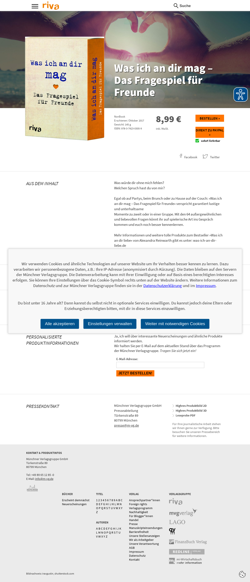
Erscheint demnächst (75, 500)
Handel (134, 520)
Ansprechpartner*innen (144, 500)
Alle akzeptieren (60, 323)
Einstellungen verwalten (110, 323)
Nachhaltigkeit (138, 512)
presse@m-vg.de (126, 425)
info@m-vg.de (44, 479)
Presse (133, 524)
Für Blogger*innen (141, 516)
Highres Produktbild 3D (191, 411)
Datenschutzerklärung (162, 285)
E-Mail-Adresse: (127, 359)
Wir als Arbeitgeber (141, 540)
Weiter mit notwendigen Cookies (175, 323)
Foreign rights (138, 504)
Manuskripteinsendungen (145, 528)
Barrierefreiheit (139, 532)
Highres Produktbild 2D (191, 406)
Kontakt (134, 560)
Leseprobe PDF (185, 415)
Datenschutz (137, 556)
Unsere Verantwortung (144, 544)
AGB (132, 548)
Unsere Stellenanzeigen (144, 536)
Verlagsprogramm (141, 508)
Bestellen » (210, 118)
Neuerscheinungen (74, 504)
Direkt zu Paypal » (210, 132)
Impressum (136, 552)
